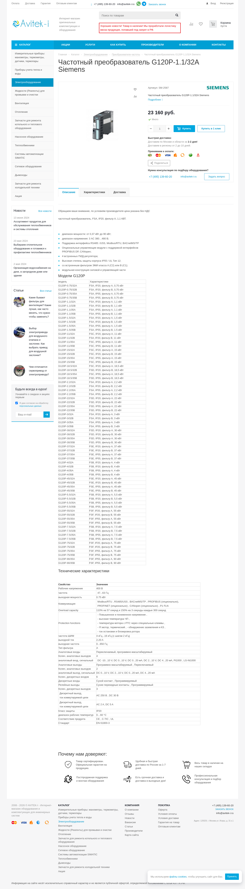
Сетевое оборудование (28, 166)
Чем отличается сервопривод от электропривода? (39, 370)
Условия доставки (168, 818)
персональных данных (31, 406)
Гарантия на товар (168, 822)
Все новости (44, 211)
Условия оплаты (167, 813)
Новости (129, 818)
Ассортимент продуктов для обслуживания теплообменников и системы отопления (32, 225)
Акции (65, 44)
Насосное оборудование (29, 136)
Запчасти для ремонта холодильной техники (28, 185)
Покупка (164, 805)
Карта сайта (132, 834)
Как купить (118, 44)
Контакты (219, 44)
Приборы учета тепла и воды (28, 71)
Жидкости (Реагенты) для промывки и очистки (29, 92)
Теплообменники (24, 145)
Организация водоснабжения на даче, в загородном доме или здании (32, 271)
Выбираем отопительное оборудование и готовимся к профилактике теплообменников (32, 248)
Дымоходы (21, 175)
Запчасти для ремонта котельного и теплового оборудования (28, 124)
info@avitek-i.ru (126, 4)
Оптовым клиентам (169, 826)
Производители (152, 44)
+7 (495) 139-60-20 (104, 4)
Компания (132, 805)
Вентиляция (22, 103)
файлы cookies (177, 876)
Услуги (90, 44)
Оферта (162, 809)
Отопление (21, 111)
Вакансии (130, 822)
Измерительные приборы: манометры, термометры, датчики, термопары (30, 57)
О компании (187, 44)
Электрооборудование (28, 82)
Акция (18, 196)
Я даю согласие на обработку (34, 404)
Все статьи (45, 291)
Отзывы (129, 813)
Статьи (129, 826)
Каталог (25, 44)
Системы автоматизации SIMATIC (29, 156)
